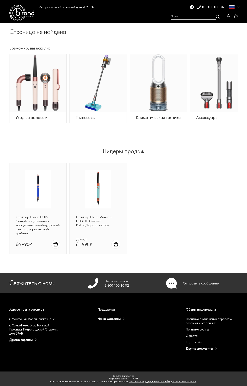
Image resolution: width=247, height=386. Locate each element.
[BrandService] (22, 16)
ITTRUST (133, 378)
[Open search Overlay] (195, 17)
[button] (44, 16)
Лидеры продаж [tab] (123, 156)
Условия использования (184, 381)
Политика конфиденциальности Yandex (149, 381)
